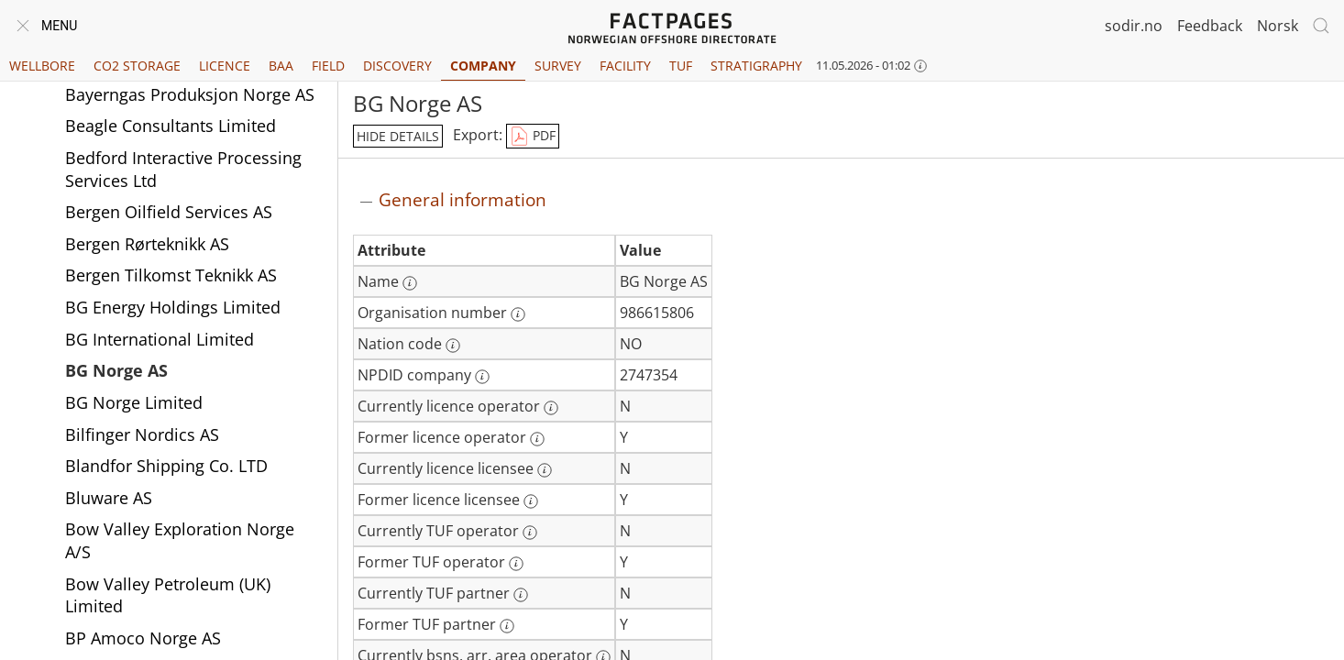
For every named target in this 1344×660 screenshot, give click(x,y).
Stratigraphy (756, 65)
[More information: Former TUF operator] (516, 563)
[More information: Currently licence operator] (551, 408)
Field (328, 65)
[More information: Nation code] (453, 345)
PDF (533, 136)
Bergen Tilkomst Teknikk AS (171, 275)
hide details (398, 136)
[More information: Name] (409, 283)
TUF (680, 65)
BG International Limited (159, 339)
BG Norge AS (116, 370)
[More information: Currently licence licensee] (544, 470)
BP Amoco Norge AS (143, 638)
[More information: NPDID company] (482, 376)
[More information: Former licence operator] (537, 439)
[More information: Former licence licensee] (530, 501)
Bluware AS (108, 498)
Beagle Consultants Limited (170, 126)
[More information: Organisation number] (518, 314)
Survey (557, 65)
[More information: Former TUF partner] (507, 626)
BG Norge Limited (134, 402)
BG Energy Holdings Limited (173, 307)
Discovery (397, 65)
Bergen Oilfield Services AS (168, 212)
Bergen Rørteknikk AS (147, 244)
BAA (281, 65)
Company (483, 65)
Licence (224, 65)
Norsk (1277, 26)
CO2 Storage (137, 65)
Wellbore (42, 65)
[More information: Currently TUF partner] (520, 595)
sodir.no (1133, 26)
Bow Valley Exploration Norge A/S (179, 540)
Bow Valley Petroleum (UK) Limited (167, 595)
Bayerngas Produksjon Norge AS (189, 94)
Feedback (1209, 26)
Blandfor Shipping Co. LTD (166, 466)
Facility (625, 65)
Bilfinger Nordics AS (142, 435)
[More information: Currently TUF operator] (530, 532)
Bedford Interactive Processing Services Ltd (183, 169)
